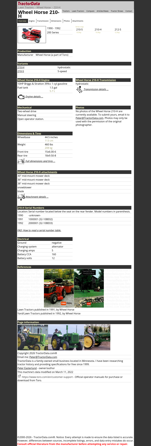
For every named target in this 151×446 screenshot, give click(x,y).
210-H (57, 7)
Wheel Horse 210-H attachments (37, 172)
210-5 (20, 71)
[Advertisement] (75, 409)
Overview (22, 21)
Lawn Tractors (26, 7)
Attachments (77, 21)
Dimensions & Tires (29, 133)
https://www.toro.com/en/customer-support (45, 377)
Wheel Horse (44, 7)
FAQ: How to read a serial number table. (39, 230)
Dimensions (56, 21)
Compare (90, 11)
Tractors (66, 11)
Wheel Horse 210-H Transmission (96, 80)
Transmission (43, 21)
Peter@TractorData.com (89, 118)
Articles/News (102, 11)
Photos (67, 21)
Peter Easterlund (27, 368)
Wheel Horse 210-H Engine (33, 80)
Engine (32, 21)
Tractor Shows (117, 11)
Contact (128, 11)
